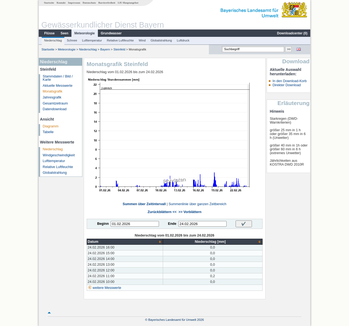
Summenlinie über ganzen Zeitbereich (197, 204)
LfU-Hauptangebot (128, 2)
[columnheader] (125, 242)
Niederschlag (53, 40)
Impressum (74, 2)
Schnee (72, 40)
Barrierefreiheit (106, 2)
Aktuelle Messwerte (58, 86)
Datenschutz (89, 2)
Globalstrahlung (161, 40)
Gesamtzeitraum (55, 103)
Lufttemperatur (92, 40)
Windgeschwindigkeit (59, 155)
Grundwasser (111, 33)
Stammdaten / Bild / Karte (58, 78)
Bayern (105, 49)
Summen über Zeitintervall (144, 204)
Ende (172, 224)
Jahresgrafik (52, 97)
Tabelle (48, 132)
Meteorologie (84, 33)
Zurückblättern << (162, 212)
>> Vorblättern (190, 212)
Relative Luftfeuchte (120, 40)
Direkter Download (286, 85)
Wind (142, 40)
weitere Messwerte (107, 288)
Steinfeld (119, 49)
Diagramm (51, 126)
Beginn (103, 224)
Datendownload (55, 109)
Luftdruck (183, 40)
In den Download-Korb (289, 81)
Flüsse (49, 33)
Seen (64, 33)
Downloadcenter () (292, 33)
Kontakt (61, 2)
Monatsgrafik (52, 91)
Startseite (49, 2)
